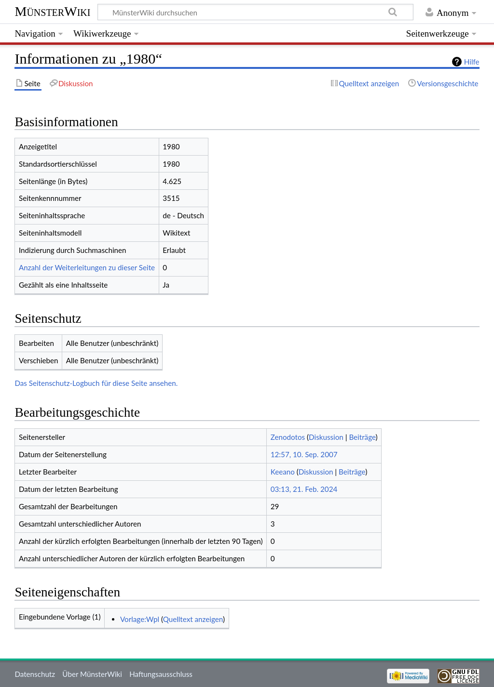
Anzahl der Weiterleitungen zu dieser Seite (87, 267)
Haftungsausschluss (160, 674)
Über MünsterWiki (92, 674)
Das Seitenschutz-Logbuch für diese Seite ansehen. (96, 383)
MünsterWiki (52, 11)
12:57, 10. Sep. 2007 (304, 454)
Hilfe (472, 61)
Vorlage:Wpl (139, 619)
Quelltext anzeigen (193, 619)
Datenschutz (34, 674)
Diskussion (326, 437)
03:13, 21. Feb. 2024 (304, 489)
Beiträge (362, 437)
